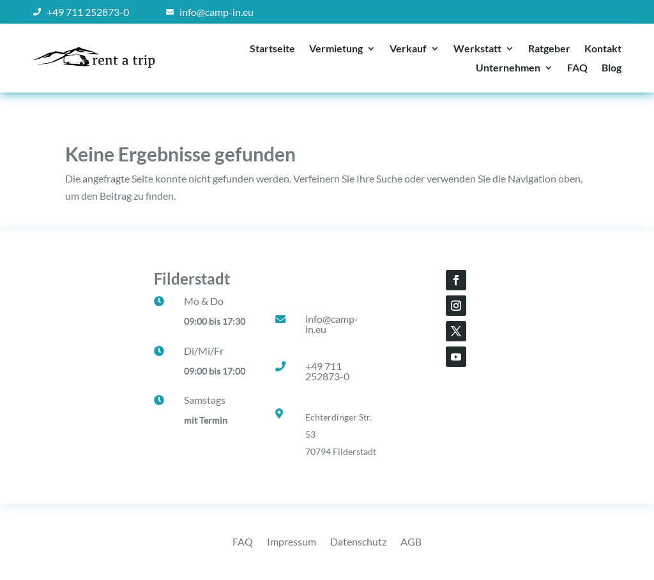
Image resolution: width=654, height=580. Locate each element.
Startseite (272, 49)
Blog (611, 68)
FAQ (577, 68)
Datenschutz (358, 542)
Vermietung (336, 49)
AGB (411, 542)
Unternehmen (508, 68)
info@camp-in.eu (331, 324)
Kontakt (602, 49)
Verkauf (408, 49)
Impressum (291, 542)
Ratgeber (549, 49)
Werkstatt (477, 49)
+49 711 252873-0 (327, 371)
